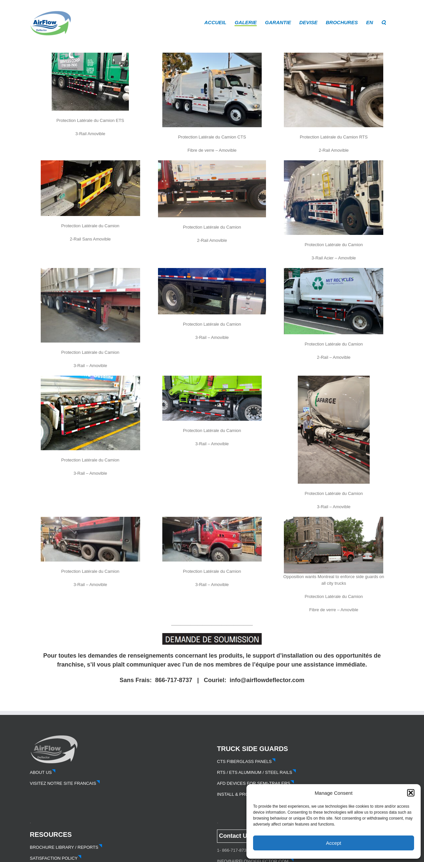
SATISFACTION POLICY (55, 858)
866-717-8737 (173, 680)
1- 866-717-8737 (233, 850)
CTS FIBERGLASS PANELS (246, 761)
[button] (410, 792)
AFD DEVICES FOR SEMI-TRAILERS (255, 783)
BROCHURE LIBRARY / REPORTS (66, 847)
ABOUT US (43, 772)
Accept (333, 843)
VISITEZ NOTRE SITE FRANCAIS (65, 783)
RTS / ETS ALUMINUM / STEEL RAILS (256, 772)
